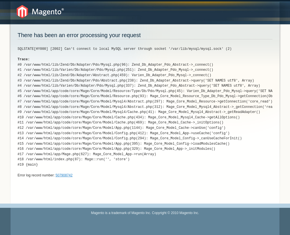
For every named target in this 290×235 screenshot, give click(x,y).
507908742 (64, 175)
